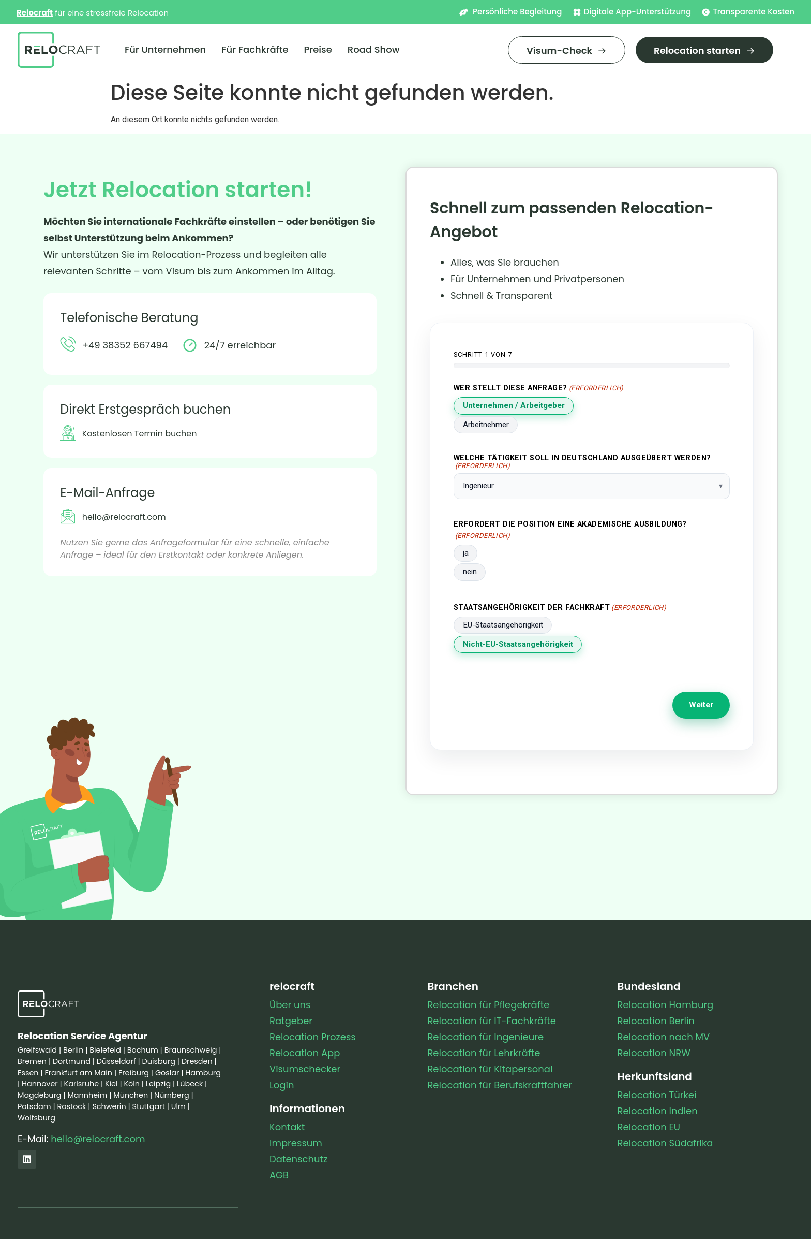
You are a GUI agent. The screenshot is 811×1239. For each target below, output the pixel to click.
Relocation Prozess (312, 1036)
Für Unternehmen (165, 49)
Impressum (295, 1142)
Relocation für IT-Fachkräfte (491, 1020)
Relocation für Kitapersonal (489, 1068)
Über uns (289, 1004)
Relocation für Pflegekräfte (488, 1004)
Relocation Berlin (656, 1020)
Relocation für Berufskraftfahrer (499, 1084)
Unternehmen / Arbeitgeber (514, 405)
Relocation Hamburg (666, 1004)
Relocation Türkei (657, 1094)
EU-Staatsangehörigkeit (503, 625)
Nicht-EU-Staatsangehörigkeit (518, 644)
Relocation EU (649, 1126)
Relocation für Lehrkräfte (483, 1052)
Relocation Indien (658, 1110)
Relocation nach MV (664, 1036)
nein (470, 571)
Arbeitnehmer (486, 424)
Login (281, 1084)
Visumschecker (304, 1068)
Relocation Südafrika (665, 1142)
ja (466, 553)
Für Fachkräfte (254, 49)
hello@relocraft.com (98, 1138)
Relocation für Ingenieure (485, 1036)
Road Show (374, 49)
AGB (279, 1175)
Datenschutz (298, 1159)
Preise (318, 49)
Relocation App (304, 1052)
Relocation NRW (654, 1052)
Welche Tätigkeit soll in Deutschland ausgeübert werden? (582, 462)
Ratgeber (290, 1020)
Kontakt (287, 1126)
